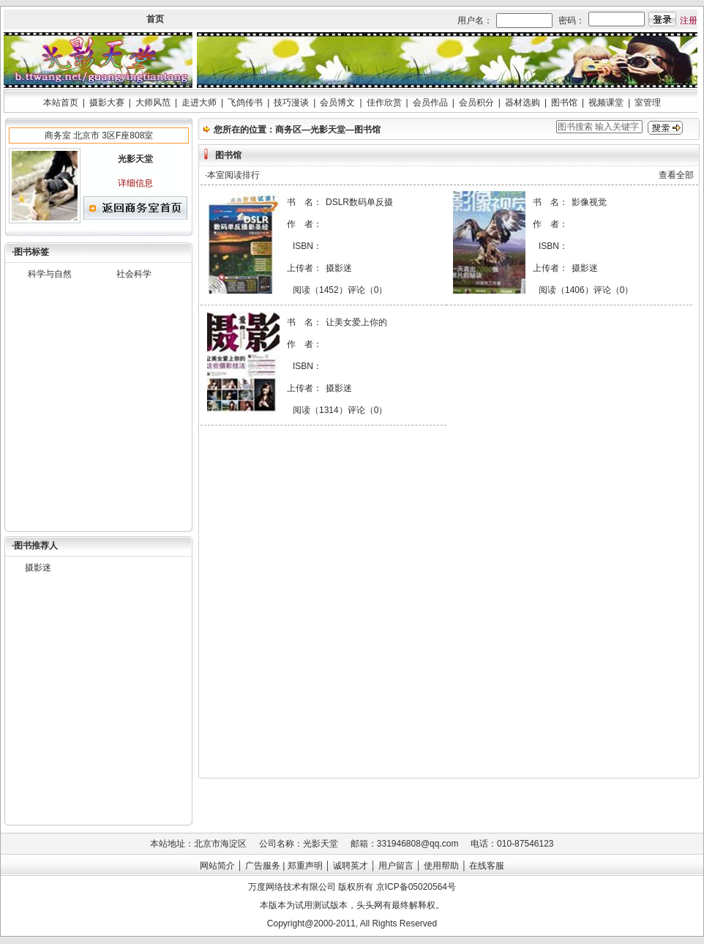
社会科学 (133, 274)
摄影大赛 (106, 102)
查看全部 (676, 175)
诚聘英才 (350, 866)
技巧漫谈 (291, 102)
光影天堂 (327, 129)
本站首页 (60, 102)
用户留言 (395, 866)
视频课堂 (606, 102)
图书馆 (564, 102)
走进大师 (199, 102)
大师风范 (153, 102)
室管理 (647, 102)
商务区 (288, 129)
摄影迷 (38, 567)
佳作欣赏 (384, 102)
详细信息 (135, 183)
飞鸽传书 (245, 102)
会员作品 (430, 102)
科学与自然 (50, 274)
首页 (155, 19)
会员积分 (476, 102)
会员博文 (337, 102)
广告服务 (262, 866)
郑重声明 (305, 866)
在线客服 (486, 866)
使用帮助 (441, 866)
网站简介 (217, 866)
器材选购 (522, 102)
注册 (688, 20)
